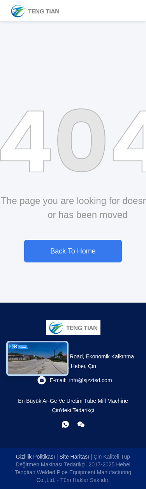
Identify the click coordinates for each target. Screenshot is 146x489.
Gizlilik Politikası (35, 457)
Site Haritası (74, 457)
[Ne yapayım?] (65, 424)
